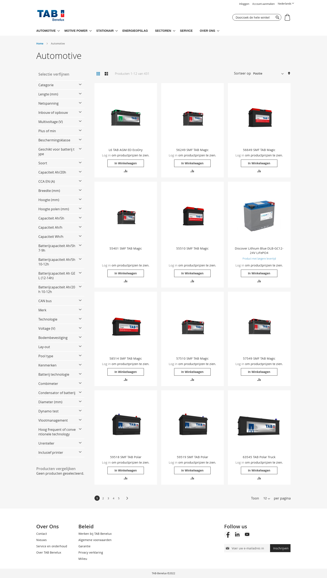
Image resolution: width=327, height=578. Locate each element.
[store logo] (50, 16)
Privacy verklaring (90, 552)
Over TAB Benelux (48, 552)
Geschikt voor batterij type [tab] (56, 151)
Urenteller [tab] (46, 443)
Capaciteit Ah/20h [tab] (52, 172)
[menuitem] (48, 31)
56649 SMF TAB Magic (259, 150)
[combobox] (256, 17)
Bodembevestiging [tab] (53, 337)
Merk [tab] (42, 310)
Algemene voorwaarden (95, 540)
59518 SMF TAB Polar (125, 457)
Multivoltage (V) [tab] (50, 121)
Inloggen (244, 3)
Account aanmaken (263, 3)
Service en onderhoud (51, 546)
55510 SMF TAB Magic (192, 248)
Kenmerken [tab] (47, 365)
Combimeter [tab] (48, 383)
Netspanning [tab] (48, 103)
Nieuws (41, 540)
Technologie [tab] (47, 319)
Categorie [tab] (46, 85)
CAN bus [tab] (45, 301)
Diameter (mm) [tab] (50, 402)
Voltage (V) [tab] (46, 328)
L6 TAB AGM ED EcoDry (126, 150)
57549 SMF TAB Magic (259, 358)
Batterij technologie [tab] (53, 374)
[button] (286, 3)
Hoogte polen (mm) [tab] (53, 209)
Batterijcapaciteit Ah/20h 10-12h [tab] (56, 289)
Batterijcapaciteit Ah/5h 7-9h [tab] (56, 248)
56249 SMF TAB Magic (192, 150)
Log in (106, 155)
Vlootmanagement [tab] (53, 420)
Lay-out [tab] (44, 347)
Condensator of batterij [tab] (56, 392)
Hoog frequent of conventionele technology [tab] (57, 431)
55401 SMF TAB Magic (125, 248)
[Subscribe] (280, 548)
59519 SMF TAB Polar (192, 457)
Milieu (82, 559)
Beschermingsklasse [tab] (54, 140)
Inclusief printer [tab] (50, 452)
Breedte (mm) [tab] (49, 190)
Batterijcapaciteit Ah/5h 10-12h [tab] (56, 261)
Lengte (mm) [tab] (48, 94)
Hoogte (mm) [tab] (48, 200)
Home (40, 43)
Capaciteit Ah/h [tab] (50, 227)
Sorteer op (242, 73)
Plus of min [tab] (47, 131)
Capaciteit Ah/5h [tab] (51, 218)
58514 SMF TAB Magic (125, 358)
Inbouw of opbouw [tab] (53, 112)
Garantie (84, 546)
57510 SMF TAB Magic (192, 358)
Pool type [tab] (45, 356)
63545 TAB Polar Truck (259, 457)
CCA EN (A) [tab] (46, 181)
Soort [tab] (42, 163)
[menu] (163, 31)
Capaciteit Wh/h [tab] (50, 236)
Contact (41, 534)
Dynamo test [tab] (48, 411)
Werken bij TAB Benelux (95, 534)
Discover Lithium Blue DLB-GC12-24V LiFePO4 (259, 250)
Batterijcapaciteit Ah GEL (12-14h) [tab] (56, 275)
